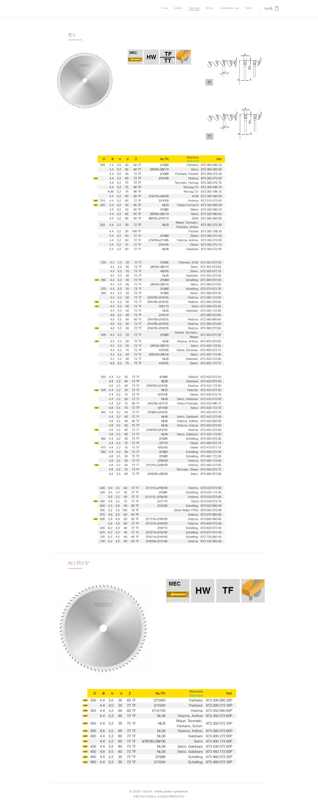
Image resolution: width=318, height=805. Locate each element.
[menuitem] (221, 8)
